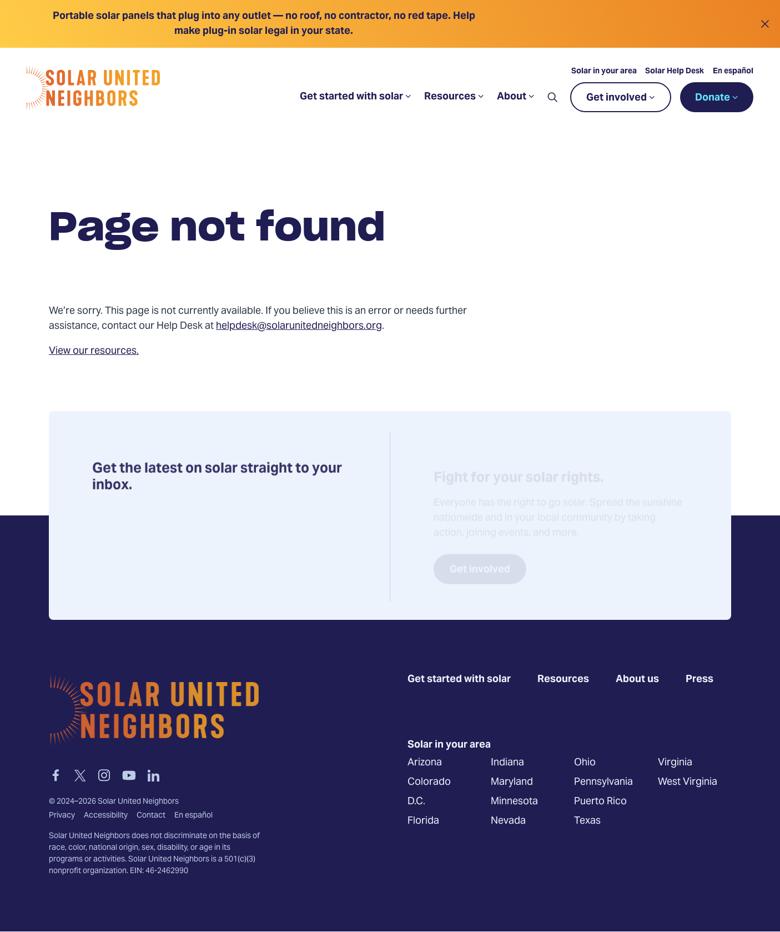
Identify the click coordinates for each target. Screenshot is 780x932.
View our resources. (94, 351)
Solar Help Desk (674, 71)
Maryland (512, 782)
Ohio (585, 762)
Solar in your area (604, 71)
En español (733, 71)
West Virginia (687, 782)
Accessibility (106, 815)
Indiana (507, 762)
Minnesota (514, 801)
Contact (151, 815)
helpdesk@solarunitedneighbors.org (299, 326)
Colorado (429, 782)
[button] (552, 97)
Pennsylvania (603, 782)
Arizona (424, 762)
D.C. (416, 801)
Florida (423, 820)
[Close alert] (764, 24)
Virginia (675, 762)
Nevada (508, 820)
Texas (587, 820)
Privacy (62, 815)
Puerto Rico (600, 801)
